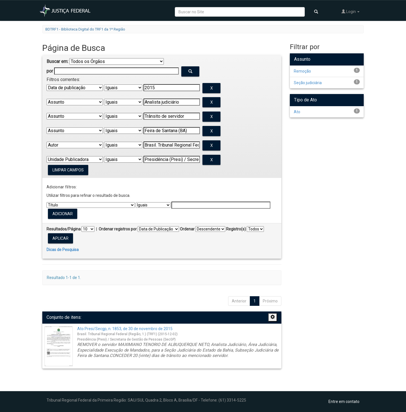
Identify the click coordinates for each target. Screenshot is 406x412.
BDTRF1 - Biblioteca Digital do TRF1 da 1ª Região (85, 29)
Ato (297, 112)
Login (350, 11)
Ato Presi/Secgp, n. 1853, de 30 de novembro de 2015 (125, 328)
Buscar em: (57, 61)
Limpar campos (68, 170)
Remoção (302, 71)
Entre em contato (343, 401)
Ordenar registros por (118, 229)
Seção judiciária (308, 82)
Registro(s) (236, 229)
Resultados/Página (64, 229)
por (50, 71)
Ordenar (187, 229)
